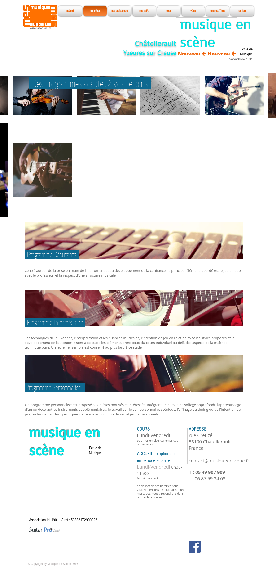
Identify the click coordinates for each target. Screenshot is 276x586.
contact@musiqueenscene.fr (219, 461)
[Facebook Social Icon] (195, 547)
